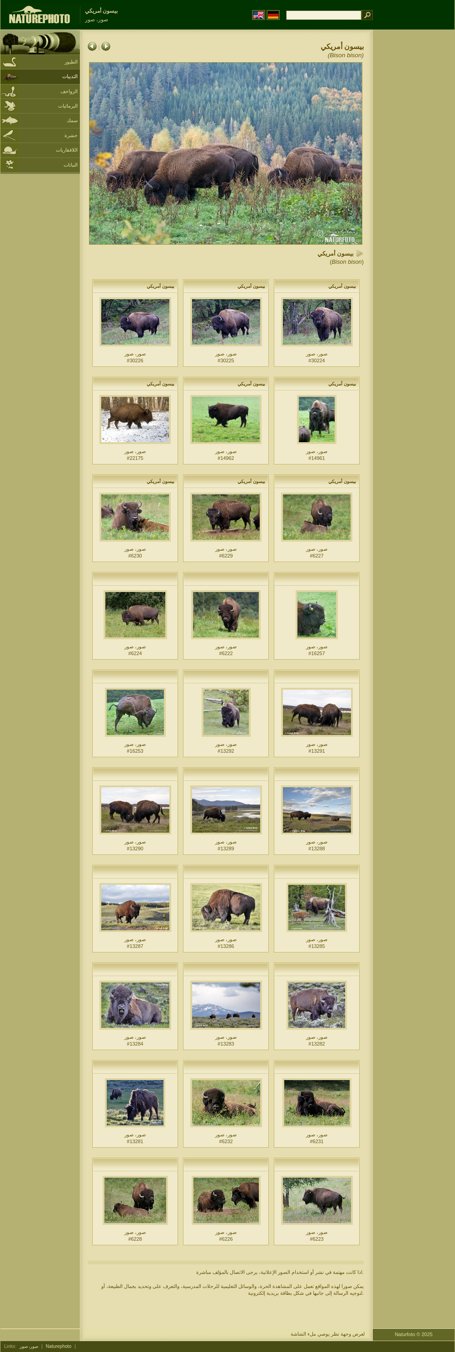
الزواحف (69, 91)
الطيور (71, 61)
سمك (72, 120)
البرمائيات (68, 106)
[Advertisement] (413, 175)
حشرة (71, 135)
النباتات (71, 165)
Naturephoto (58, 1346)
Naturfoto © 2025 (414, 1334)
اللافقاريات (67, 150)
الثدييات (70, 76)
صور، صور (29, 1346)
